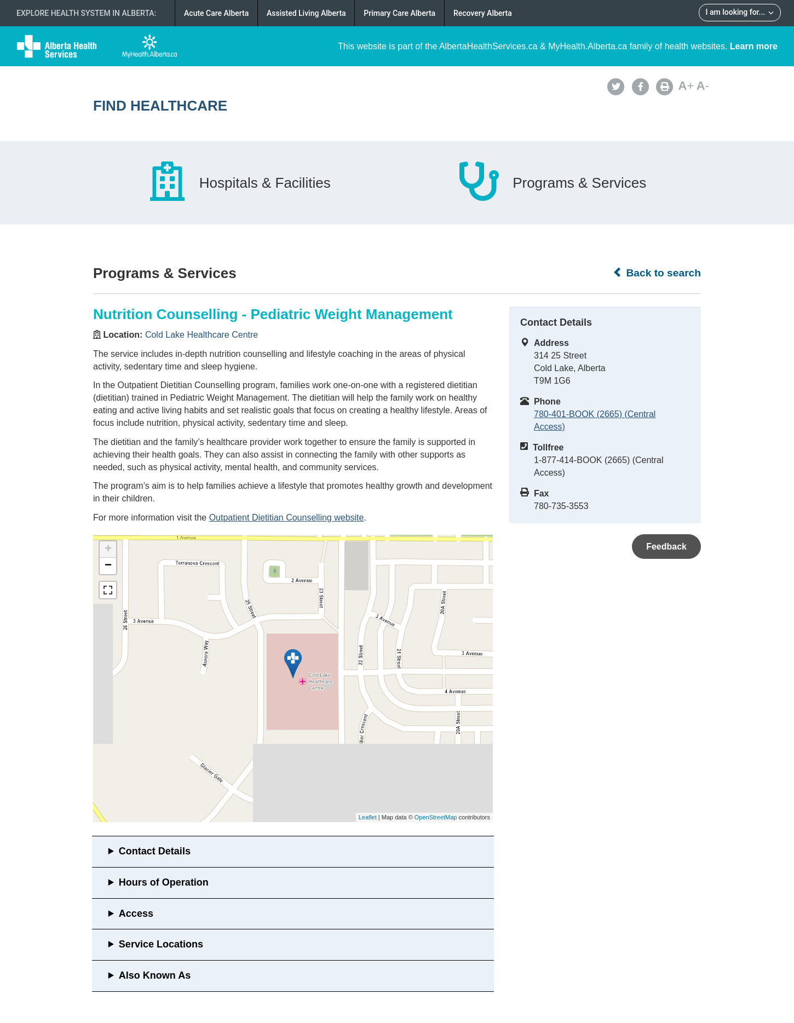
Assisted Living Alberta (306, 13)
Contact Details (155, 851)
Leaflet (368, 817)
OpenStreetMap (436, 817)
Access (136, 913)
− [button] (108, 566)
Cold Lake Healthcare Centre (201, 334)
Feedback (666, 546)
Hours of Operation (164, 882)
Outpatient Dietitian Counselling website (286, 517)
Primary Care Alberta (399, 13)
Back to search (657, 273)
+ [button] (108, 549)
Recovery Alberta (482, 13)
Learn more (754, 46)
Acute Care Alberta (216, 13)
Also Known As (155, 975)
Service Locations (161, 944)
